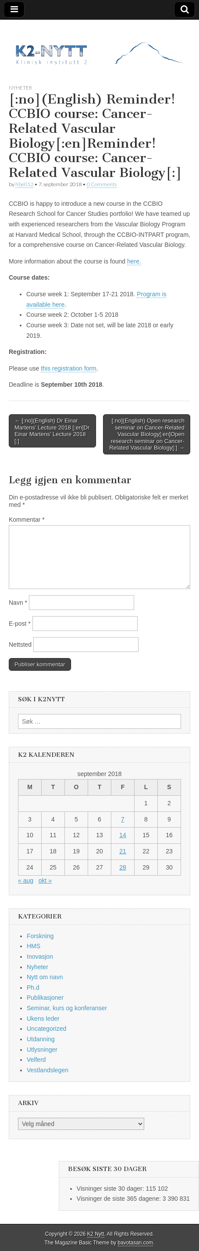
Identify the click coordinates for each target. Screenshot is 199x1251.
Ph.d (33, 987)
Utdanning (41, 1039)
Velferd (36, 1059)
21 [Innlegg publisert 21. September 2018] (122, 851)
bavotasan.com (135, 1243)
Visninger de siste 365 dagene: (120, 1198)
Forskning (40, 935)
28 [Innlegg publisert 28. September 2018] (122, 867)
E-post (20, 623)
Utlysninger (42, 1049)
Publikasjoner (45, 997)
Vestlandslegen (47, 1070)
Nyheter (20, 87)
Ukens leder (43, 1018)
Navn (18, 602)
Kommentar (27, 519)
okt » (45, 880)
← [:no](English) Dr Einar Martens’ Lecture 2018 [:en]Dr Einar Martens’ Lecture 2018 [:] (52, 430)
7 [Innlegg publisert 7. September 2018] (122, 819)
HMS (33, 946)
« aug (25, 880)
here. (134, 261)
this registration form (68, 368)
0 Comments (102, 184)
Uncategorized (46, 1028)
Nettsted (20, 644)
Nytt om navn (45, 977)
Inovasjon (40, 956)
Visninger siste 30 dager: (111, 1188)
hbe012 (24, 184)
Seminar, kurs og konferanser (67, 1008)
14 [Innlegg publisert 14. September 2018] (122, 835)
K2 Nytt (95, 1234)
